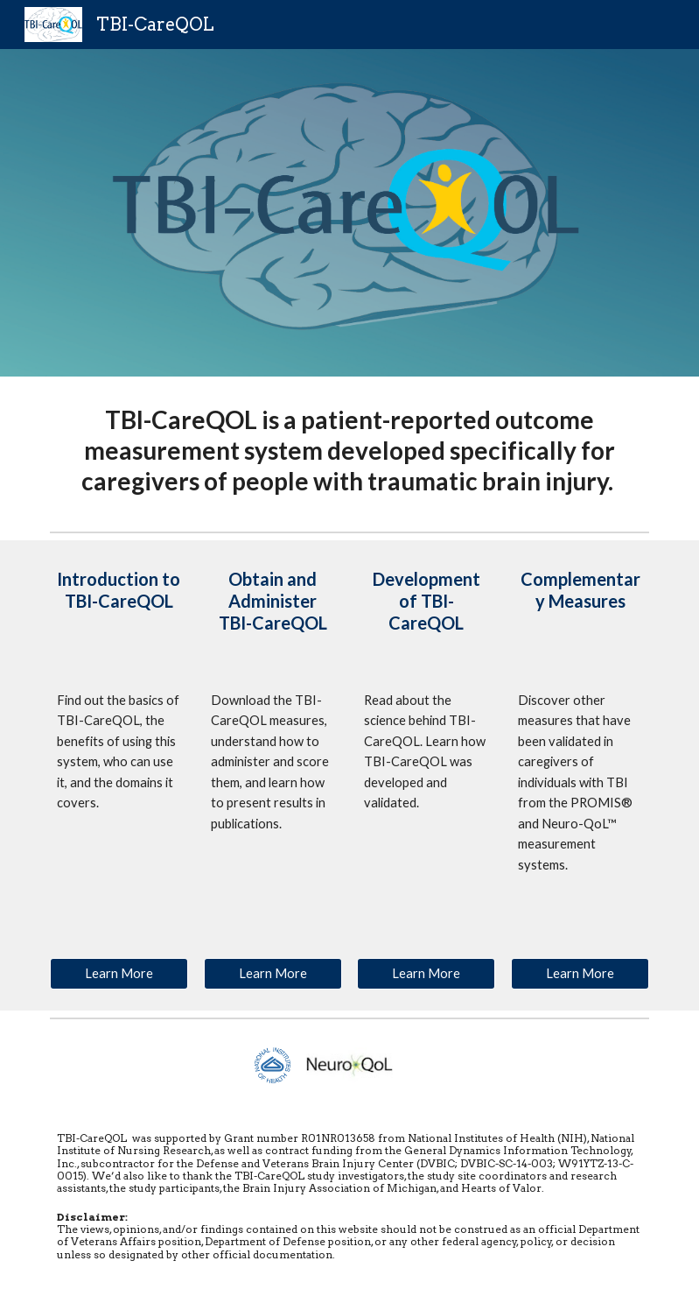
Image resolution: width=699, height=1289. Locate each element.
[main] (349, 451)
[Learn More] (119, 974)
